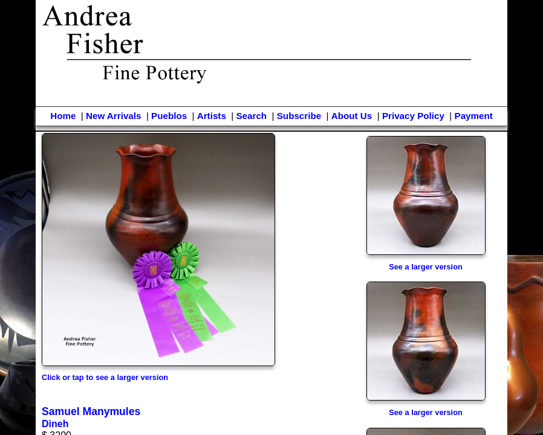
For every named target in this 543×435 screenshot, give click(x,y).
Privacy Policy (413, 116)
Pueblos (169, 116)
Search (251, 116)
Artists (211, 116)
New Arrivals (113, 116)
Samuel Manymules (91, 411)
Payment (474, 116)
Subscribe (299, 116)
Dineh (55, 424)
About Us (351, 116)
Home (63, 116)
